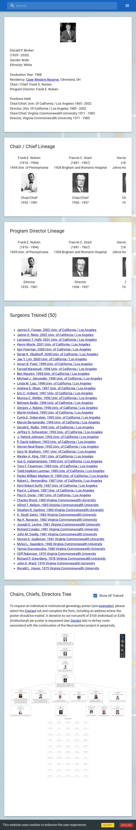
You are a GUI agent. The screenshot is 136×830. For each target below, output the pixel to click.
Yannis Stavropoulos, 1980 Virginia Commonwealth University (61, 549)
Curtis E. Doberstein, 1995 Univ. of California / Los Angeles (58, 417)
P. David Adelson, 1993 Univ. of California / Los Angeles (56, 442)
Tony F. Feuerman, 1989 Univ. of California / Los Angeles (57, 466)
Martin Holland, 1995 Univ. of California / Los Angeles (55, 412)
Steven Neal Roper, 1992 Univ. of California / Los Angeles (58, 446)
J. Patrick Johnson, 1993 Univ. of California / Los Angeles (58, 437)
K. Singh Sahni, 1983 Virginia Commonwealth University (57, 515)
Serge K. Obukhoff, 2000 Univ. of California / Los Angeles (57, 354)
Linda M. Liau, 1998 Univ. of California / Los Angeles (54, 383)
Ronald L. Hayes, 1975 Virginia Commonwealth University (58, 568)
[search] (62, 5)
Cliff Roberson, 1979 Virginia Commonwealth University (56, 554)
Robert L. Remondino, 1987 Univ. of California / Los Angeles (59, 480)
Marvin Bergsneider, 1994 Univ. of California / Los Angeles (58, 422)
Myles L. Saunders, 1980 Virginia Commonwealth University (60, 544)
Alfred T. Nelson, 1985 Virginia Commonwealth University (58, 505)
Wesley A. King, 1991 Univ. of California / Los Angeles (55, 456)
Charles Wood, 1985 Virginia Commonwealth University (56, 500)
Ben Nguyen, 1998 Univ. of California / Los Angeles (53, 374)
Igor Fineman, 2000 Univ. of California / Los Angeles (54, 349)
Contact (30, 611)
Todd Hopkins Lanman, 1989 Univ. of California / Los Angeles (60, 471)
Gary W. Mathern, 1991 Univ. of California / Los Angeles (56, 451)
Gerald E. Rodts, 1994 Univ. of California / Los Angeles (55, 427)
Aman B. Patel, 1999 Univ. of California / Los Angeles (54, 364)
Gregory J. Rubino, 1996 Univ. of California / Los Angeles (57, 408)
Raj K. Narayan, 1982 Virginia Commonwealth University (57, 520)
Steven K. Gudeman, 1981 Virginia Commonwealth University (60, 539)
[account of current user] (127, 5)
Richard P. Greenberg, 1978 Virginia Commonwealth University (61, 558)
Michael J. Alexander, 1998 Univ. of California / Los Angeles (59, 378)
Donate (76, 620)
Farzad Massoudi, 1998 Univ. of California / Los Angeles (57, 369)
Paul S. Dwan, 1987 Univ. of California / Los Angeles (54, 495)
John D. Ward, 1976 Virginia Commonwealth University (56, 563)
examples (106, 606)
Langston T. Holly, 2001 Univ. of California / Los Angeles (57, 339)
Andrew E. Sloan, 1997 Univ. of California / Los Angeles (56, 388)
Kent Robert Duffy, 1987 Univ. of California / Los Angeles (57, 485)
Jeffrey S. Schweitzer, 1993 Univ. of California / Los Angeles (60, 432)
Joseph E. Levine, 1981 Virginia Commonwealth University (58, 524)
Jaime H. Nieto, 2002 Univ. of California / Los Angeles (55, 335)
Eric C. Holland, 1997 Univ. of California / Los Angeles (55, 393)
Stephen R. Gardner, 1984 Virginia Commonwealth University (60, 510)
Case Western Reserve (42, 79)
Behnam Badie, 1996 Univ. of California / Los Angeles (55, 403)
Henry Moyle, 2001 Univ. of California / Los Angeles (53, 344)
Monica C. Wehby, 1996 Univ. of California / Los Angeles (57, 398)
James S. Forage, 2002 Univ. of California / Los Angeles (56, 330)
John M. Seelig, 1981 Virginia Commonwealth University (57, 534)
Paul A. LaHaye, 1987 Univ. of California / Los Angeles (55, 490)
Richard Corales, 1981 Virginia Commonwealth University (57, 529)
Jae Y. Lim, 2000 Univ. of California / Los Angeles (52, 359)
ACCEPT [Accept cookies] (107, 825)
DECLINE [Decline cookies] (126, 825)
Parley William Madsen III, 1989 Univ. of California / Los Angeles (62, 476)
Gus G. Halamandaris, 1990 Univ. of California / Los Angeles (59, 461)
